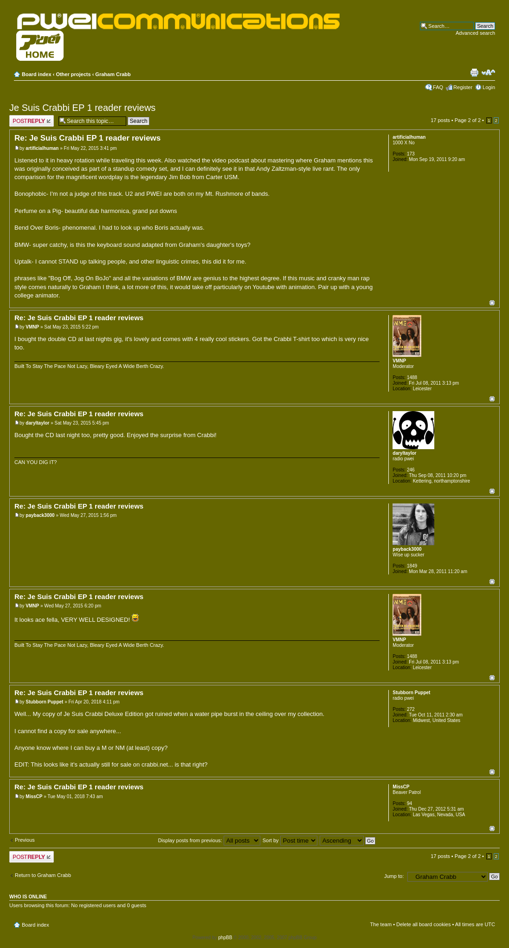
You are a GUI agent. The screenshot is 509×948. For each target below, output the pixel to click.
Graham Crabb (112, 74)
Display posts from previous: (209, 840)
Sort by (290, 840)
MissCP (34, 796)
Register (462, 87)
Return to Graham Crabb (43, 875)
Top (492, 302)
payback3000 (40, 515)
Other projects (73, 74)
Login (489, 87)
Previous (25, 840)
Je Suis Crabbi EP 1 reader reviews (82, 108)
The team (381, 924)
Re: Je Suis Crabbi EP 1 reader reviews (87, 138)
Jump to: (394, 876)
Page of (468, 120)
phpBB (225, 937)
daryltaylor (37, 423)
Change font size (488, 72)
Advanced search (475, 33)
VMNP (32, 326)
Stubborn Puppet (44, 701)
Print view (474, 72)
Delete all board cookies (423, 924)
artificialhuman (42, 148)
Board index (37, 74)
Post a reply (31, 121)
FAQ (438, 87)
